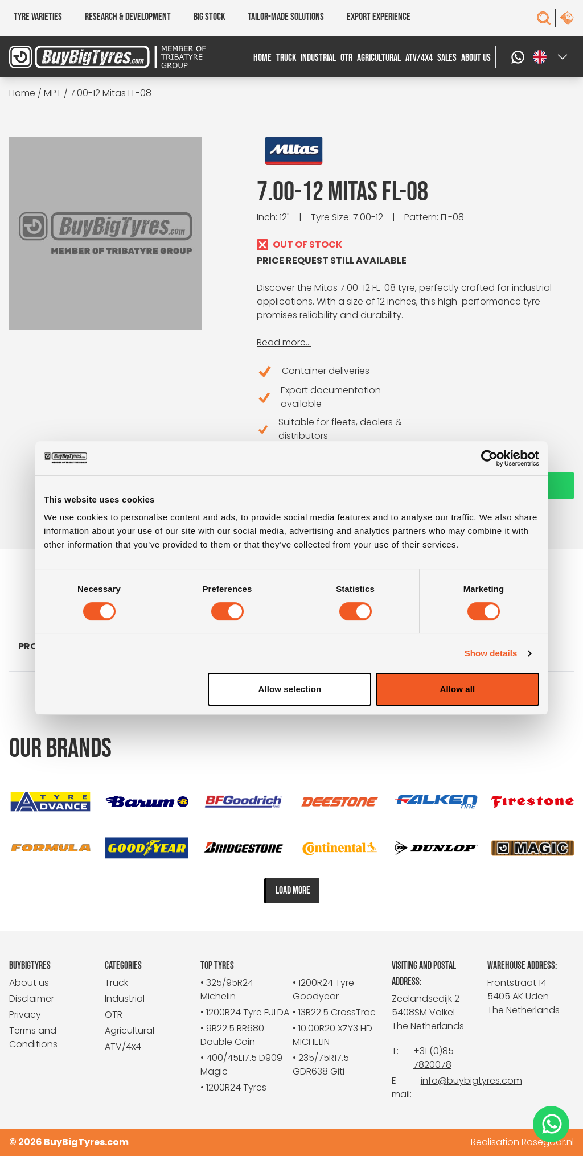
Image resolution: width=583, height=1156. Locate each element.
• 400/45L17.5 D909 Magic (241, 1064)
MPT (52, 93)
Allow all (457, 689)
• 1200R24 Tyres (233, 1087)
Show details (491, 653)
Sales (447, 58)
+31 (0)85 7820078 (433, 1057)
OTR (346, 58)
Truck (286, 58)
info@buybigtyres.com (471, 1080)
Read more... (284, 342)
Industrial (318, 58)
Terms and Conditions (33, 1037)
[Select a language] (551, 57)
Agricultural (379, 58)
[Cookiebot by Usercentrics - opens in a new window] (489, 458)
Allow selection (290, 689)
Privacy (25, 1014)
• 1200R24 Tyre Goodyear (323, 989)
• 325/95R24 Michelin (226, 989)
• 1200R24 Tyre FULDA (244, 1012)
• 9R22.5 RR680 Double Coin (232, 1035)
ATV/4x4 (419, 58)
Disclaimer (31, 998)
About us (476, 58)
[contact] (567, 18)
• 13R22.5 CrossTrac (334, 1012)
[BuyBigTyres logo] (79, 57)
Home (262, 58)
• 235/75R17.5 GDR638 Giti (321, 1064)
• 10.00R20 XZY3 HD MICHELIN (332, 1035)
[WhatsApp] (519, 57)
